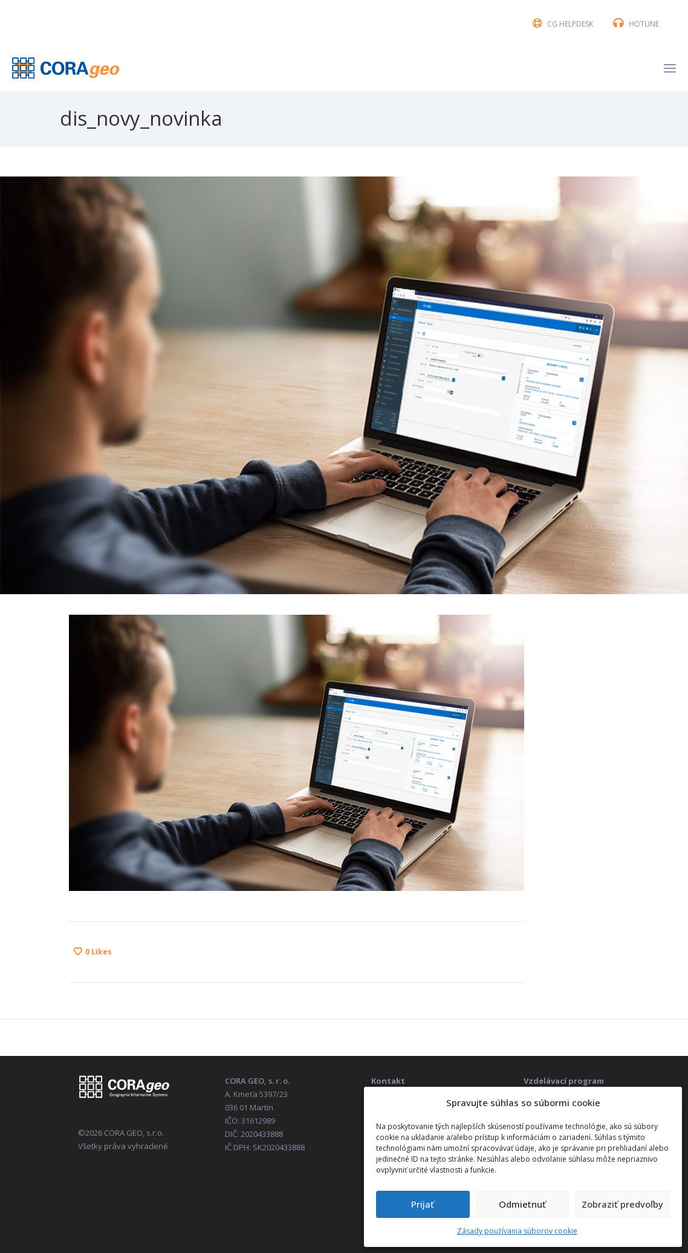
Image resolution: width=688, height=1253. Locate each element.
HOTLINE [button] (644, 24)
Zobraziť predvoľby (622, 1204)
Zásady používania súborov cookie (517, 1231)
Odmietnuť (522, 1204)
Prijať (422, 1204)
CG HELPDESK (570, 24)
